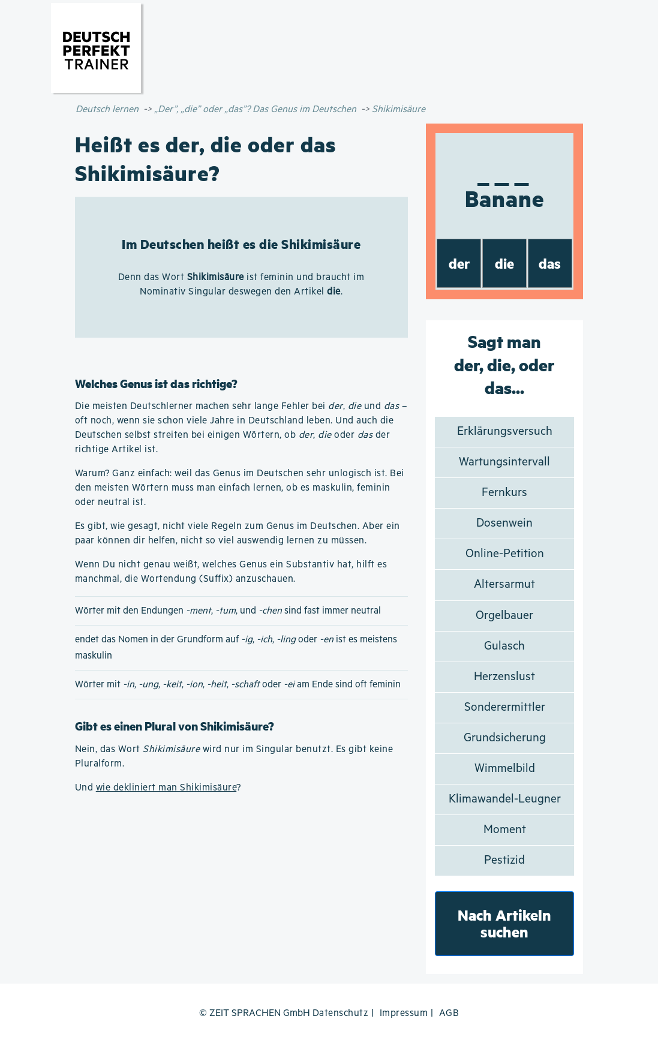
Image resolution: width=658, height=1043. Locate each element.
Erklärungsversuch (504, 431)
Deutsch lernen (107, 109)
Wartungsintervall (504, 462)
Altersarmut (504, 584)
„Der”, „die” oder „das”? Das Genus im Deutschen (255, 109)
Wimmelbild (504, 769)
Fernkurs (504, 493)
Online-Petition (504, 554)
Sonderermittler (504, 707)
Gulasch (504, 646)
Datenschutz (341, 1013)
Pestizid (504, 860)
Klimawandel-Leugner (505, 799)
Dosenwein (504, 523)
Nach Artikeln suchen (504, 923)
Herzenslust (504, 677)
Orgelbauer (504, 616)
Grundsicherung (505, 738)
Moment (504, 830)
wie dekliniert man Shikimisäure (166, 787)
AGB (449, 1013)
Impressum (404, 1013)
